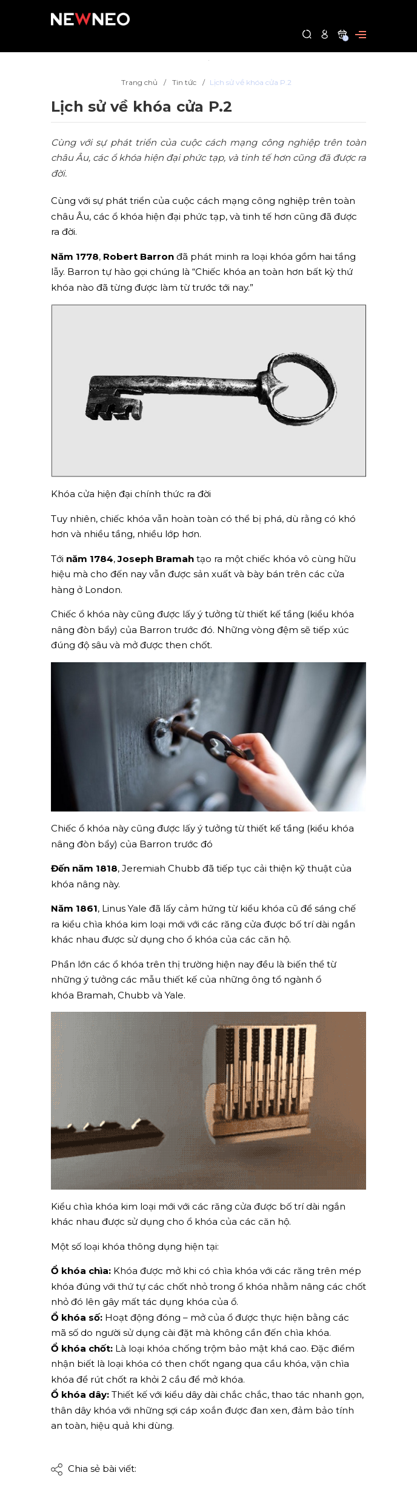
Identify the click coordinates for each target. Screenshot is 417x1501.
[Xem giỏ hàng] (342, 33)
